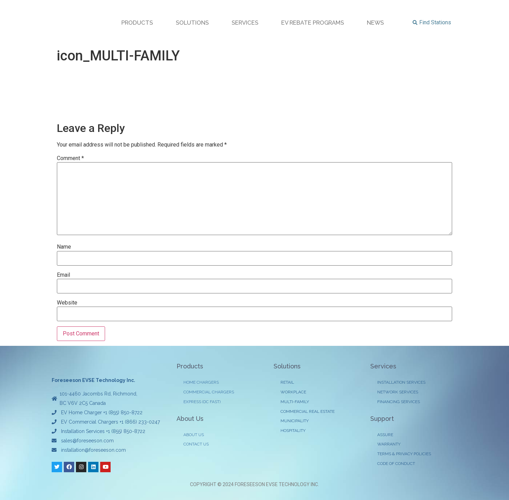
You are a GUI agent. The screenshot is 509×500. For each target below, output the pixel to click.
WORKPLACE (293, 392)
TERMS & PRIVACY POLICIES (404, 454)
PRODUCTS (137, 22)
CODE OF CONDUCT (396, 464)
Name (64, 247)
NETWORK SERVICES (397, 392)
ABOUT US (193, 435)
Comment (70, 158)
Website (67, 303)
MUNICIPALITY (295, 421)
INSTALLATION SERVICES (401, 382)
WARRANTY (388, 444)
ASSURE (385, 435)
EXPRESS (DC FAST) (202, 402)
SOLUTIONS (192, 22)
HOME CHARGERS (201, 382)
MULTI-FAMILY (295, 402)
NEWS (375, 22)
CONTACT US (196, 444)
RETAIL (287, 382)
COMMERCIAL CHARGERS (208, 392)
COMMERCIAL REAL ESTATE (308, 411)
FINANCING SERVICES (398, 402)
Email (63, 275)
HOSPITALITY (293, 431)
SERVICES (245, 22)
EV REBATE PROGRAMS (312, 22)
